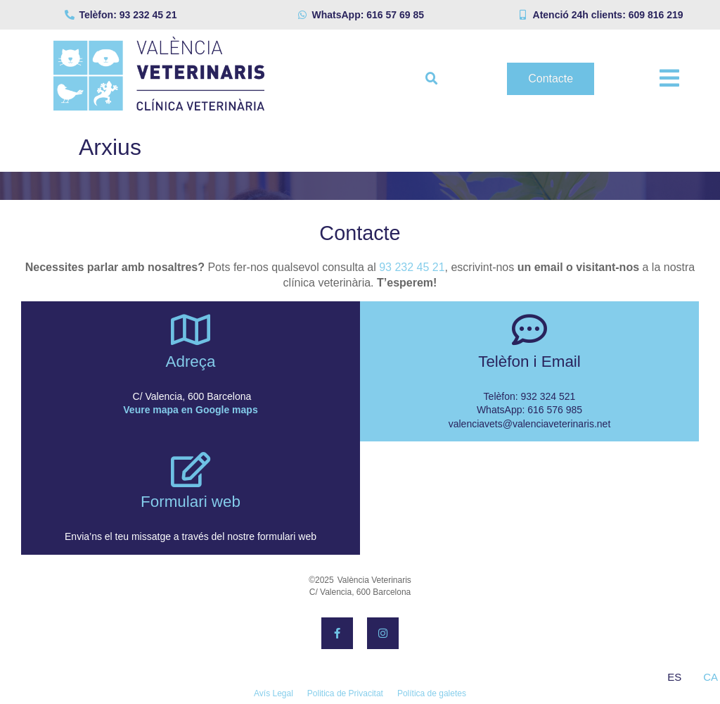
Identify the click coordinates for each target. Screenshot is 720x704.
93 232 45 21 (411, 267)
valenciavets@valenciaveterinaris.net (530, 423)
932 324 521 (548, 396)
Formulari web (190, 501)
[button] (431, 79)
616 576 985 (554, 409)
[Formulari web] (190, 469)
